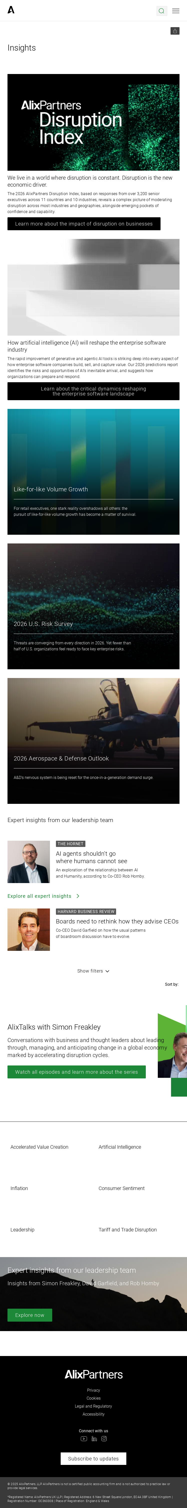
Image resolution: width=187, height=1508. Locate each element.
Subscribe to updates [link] (93, 1459)
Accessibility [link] (94, 1414)
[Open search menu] (162, 11)
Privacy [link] (93, 1390)
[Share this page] (175, 31)
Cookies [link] (94, 1398)
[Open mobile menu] (176, 11)
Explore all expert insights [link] (43, 896)
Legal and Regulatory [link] (93, 1406)
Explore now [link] (29, 1315)
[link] (10, 11)
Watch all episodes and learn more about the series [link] (76, 1072)
